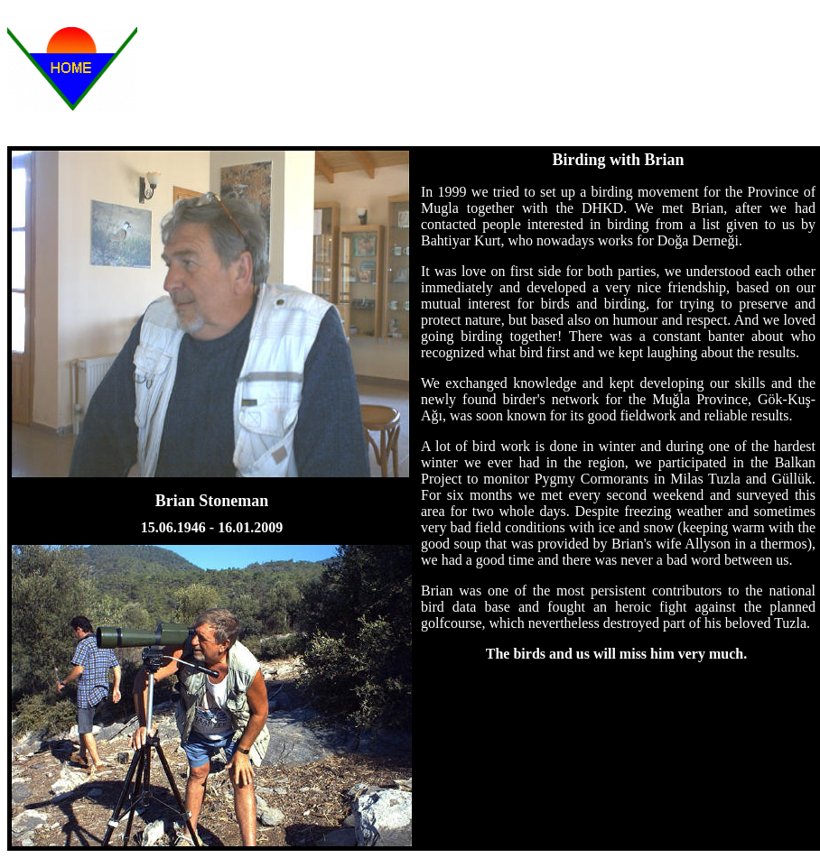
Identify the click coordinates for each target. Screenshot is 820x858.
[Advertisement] (502, 75)
